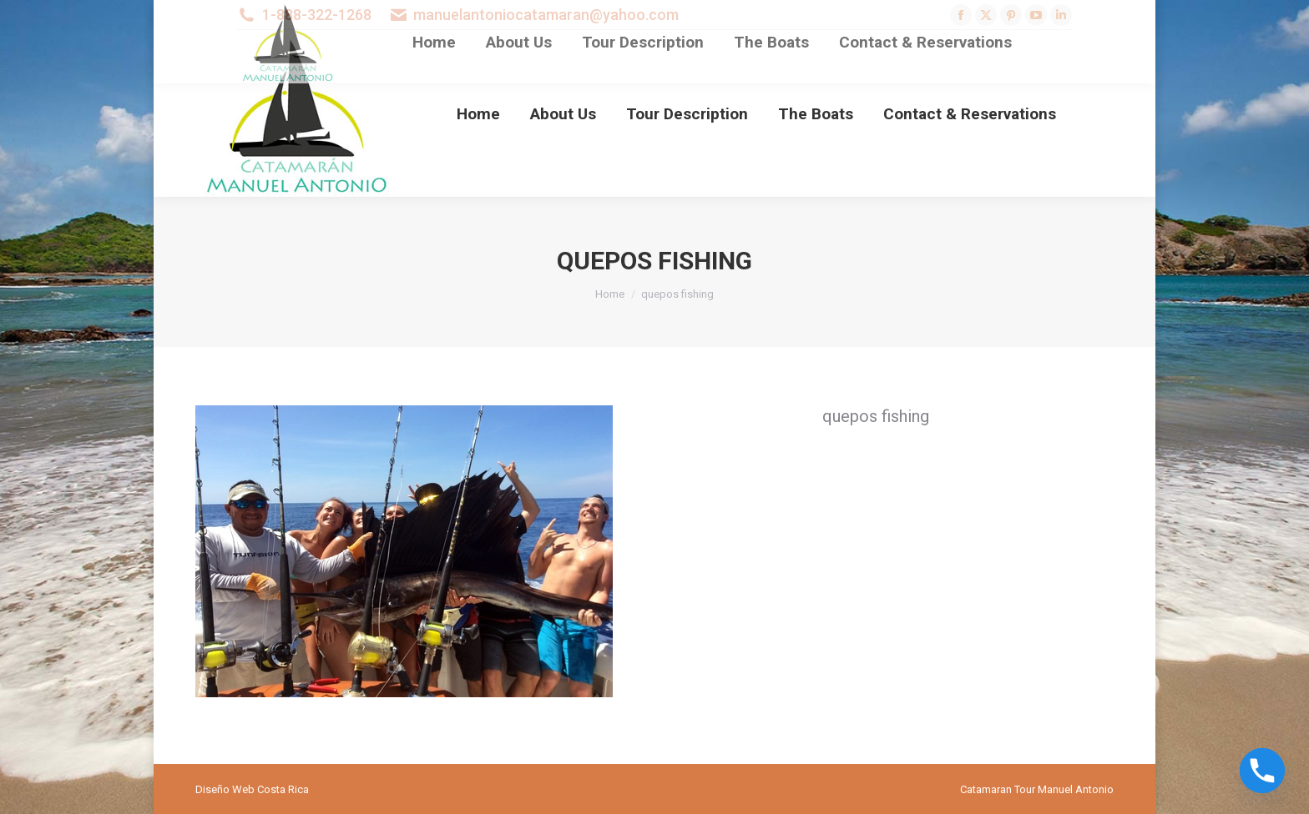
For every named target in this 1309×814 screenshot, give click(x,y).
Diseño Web (225, 789)
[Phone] (1262, 770)
